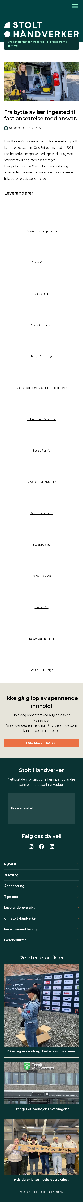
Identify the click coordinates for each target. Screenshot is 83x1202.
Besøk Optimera (41, 262)
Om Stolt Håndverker (20, 918)
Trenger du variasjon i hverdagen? (41, 1109)
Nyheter (10, 864)
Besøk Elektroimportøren (41, 231)
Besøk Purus (41, 293)
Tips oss (11, 897)
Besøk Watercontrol (41, 638)
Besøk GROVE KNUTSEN (42, 482)
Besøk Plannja (41, 450)
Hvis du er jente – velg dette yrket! (41, 1180)
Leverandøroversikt (19, 908)
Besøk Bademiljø (41, 356)
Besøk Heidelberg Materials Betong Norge (41, 388)
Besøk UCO (42, 607)
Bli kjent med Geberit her (41, 419)
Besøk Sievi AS (41, 576)
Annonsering (14, 886)
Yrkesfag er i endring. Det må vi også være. (41, 1051)
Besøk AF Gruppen (41, 325)
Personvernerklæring (20, 929)
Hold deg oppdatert (41, 742)
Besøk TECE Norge (41, 670)
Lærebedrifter (15, 940)
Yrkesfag (11, 875)
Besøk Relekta (41, 544)
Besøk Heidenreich (41, 513)
